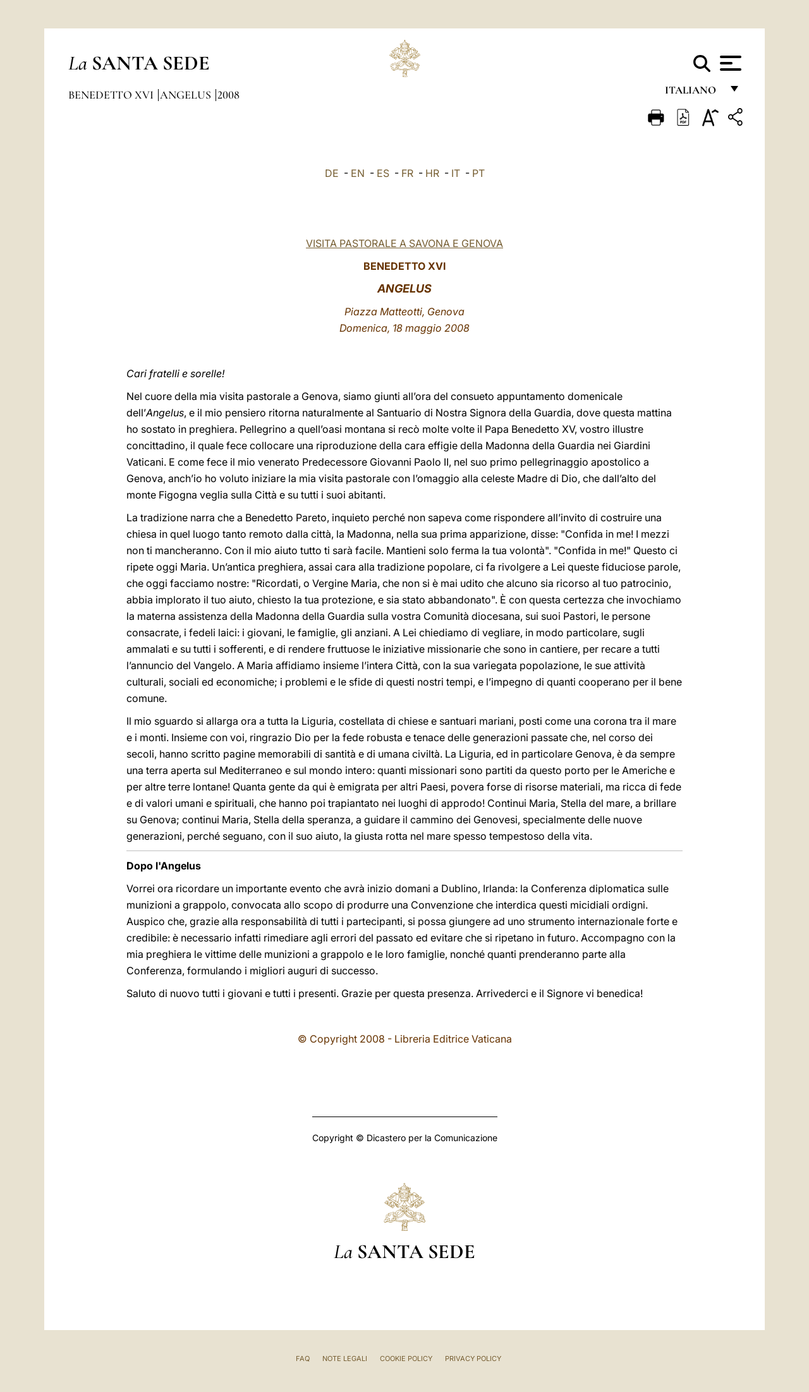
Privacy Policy (473, 1358)
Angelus (187, 95)
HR (432, 173)
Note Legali (344, 1358)
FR (407, 173)
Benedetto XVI (112, 95)
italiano (693, 93)
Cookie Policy (406, 1358)
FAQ (303, 1358)
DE (332, 173)
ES (383, 173)
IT (455, 173)
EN (358, 173)
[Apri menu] (729, 63)
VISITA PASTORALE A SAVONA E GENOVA (404, 243)
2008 (228, 95)
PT (478, 173)
